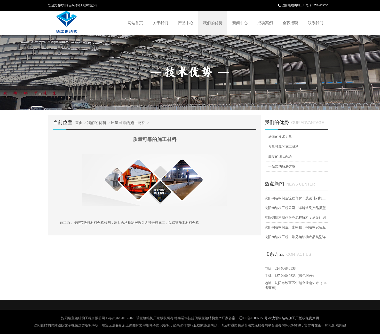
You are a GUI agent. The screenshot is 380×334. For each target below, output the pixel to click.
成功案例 (265, 23)
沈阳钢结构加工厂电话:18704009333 (305, 5)
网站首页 (135, 23)
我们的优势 (212, 23)
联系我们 (315, 23)
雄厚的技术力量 (280, 137)
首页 (79, 123)
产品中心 (185, 23)
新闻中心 (240, 23)
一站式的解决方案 (281, 166)
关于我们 (160, 23)
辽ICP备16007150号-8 (255, 318)
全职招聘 (290, 23)
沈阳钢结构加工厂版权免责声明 (295, 318)
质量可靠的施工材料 (128, 123)
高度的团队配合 (280, 156)
